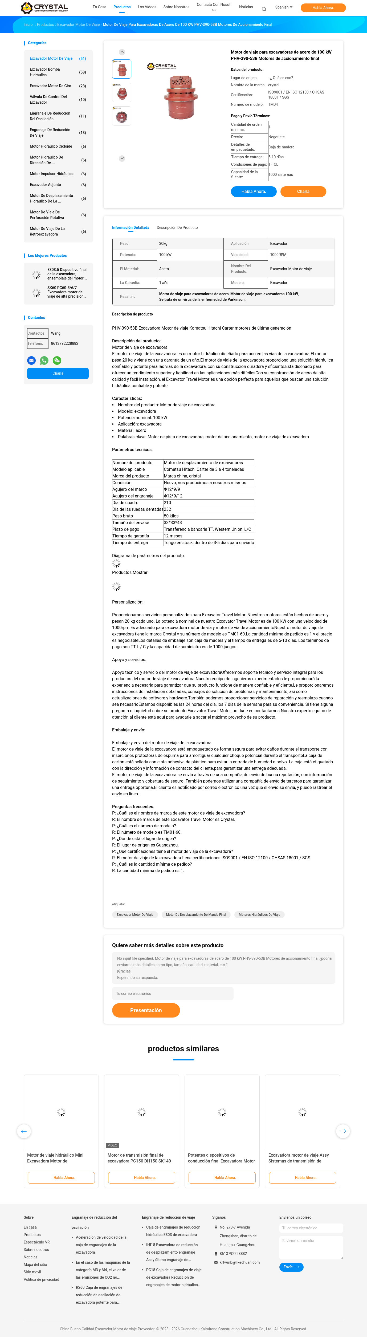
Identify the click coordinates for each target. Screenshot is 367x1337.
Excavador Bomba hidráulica (58, 72)
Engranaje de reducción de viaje (58, 132)
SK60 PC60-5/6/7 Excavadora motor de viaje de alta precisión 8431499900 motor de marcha (65, 292)
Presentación (146, 1010)
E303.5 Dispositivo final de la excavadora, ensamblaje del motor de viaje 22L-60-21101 (68, 274)
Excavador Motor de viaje (58, 58)
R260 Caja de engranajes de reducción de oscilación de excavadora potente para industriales (99, 1295)
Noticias (31, 1257)
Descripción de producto (177, 227)
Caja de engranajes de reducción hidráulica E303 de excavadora (173, 1231)
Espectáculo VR (37, 1242)
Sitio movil (32, 1272)
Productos (32, 1235)
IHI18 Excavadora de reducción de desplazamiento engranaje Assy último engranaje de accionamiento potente (172, 1253)
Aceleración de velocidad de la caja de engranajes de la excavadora (101, 1244)
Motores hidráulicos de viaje (259, 915)
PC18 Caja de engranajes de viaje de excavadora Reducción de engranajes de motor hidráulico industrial (174, 1278)
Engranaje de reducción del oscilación (58, 116)
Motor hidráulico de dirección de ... (58, 160)
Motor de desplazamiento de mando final (196, 915)
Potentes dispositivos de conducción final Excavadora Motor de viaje (221, 1161)
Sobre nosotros (36, 1249)
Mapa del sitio (35, 1264)
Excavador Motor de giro (58, 86)
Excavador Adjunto (58, 185)
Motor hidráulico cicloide (58, 146)
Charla (57, 373)
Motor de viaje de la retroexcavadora (58, 231)
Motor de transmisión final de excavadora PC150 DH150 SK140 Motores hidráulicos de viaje (139, 1161)
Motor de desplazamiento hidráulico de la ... (58, 198)
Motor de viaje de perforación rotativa (58, 215)
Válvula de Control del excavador (58, 99)
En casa (30, 1227)
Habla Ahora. (323, 8)
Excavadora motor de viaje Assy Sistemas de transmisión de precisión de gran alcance (298, 1161)
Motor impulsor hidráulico (58, 174)
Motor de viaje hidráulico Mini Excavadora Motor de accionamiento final (55, 1161)
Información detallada (130, 227)
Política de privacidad (41, 1279)
